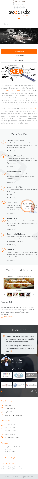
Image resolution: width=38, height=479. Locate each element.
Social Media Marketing (16, 234)
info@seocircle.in (19, 4)
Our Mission (19, 60)
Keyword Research (14, 171)
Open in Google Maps (12, 458)
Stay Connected (7, 463)
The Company (19, 51)
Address (4, 443)
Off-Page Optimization (15, 156)
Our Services (6, 401)
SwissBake (7, 302)
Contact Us (5, 420)
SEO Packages (9, 405)
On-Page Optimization (15, 140)
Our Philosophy (19, 55)
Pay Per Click (12, 218)
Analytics (10, 250)
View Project (6, 317)
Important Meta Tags (15, 187)
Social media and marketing (14, 415)
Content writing (10, 408)
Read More (11, 151)
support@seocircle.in (11, 437)
